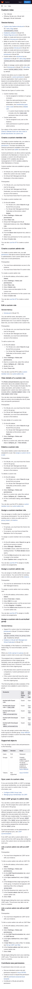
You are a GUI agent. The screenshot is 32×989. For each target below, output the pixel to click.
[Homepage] (2, 2)
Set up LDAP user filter (13, 945)
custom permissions (18, 77)
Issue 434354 (24, 773)
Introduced (7, 313)
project (8, 520)
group (3, 520)
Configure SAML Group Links (13, 792)
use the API (13, 242)
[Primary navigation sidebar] (2, 6)
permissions (5, 145)
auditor (17, 149)
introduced (14, 39)
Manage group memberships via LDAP (15, 794)
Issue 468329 (25, 732)
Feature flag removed (10, 35)
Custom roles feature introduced (14, 26)
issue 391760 (22, 972)
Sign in (20, 2)
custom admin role (17, 374)
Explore (7, 2)
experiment (7, 58)
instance (14, 520)
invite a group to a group (15, 653)
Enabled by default (9, 33)
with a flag (10, 28)
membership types (22, 104)
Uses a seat (9, 107)
